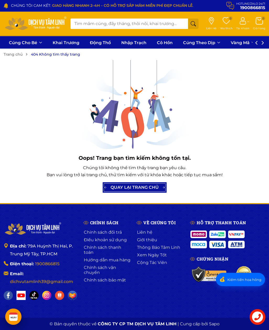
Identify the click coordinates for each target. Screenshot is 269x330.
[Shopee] (59, 295)
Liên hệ (144, 232)
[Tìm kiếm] (193, 24)
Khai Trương (66, 42)
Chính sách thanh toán (102, 250)
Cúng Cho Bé (25, 42)
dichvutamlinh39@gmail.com (41, 281)
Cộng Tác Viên (152, 262)
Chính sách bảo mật (105, 280)
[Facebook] (8, 295)
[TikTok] (34, 295)
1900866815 (47, 263)
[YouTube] (21, 295)
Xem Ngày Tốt (152, 254)
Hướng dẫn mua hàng (107, 259)
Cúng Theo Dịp (201, 42)
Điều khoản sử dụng (105, 239)
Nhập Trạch (133, 42)
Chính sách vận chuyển (100, 270)
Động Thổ (100, 42)
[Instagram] (46, 295)
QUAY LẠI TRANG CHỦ (135, 187)
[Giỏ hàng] (259, 24)
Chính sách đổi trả (103, 232)
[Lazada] (72, 295)
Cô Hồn (165, 42)
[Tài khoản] (242, 24)
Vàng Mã (243, 42)
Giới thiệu (147, 239)
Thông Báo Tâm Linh (158, 247)
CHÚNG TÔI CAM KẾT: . (102, 5)
